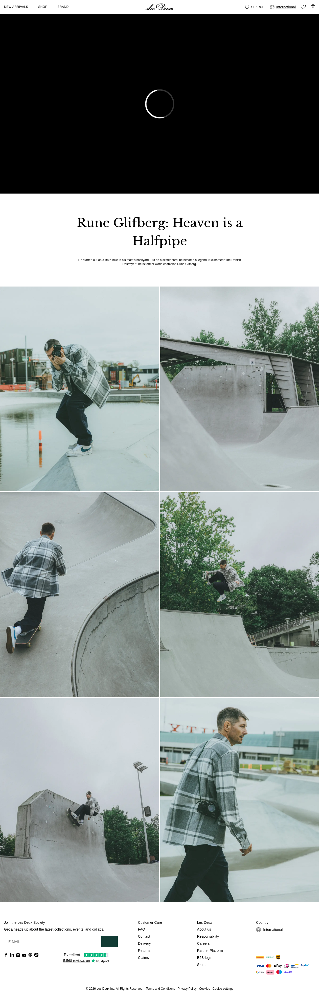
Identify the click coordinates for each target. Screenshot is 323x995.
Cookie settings (223, 988)
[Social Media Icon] (6, 955)
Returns (144, 951)
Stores (202, 965)
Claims (143, 958)
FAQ (141, 929)
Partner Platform (210, 951)
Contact (144, 936)
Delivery (144, 943)
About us (204, 929)
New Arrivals (16, 7)
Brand (63, 7)
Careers (203, 943)
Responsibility (208, 936)
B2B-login (205, 958)
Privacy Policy (187, 988)
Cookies (204, 988)
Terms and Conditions (160, 988)
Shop (42, 7)
